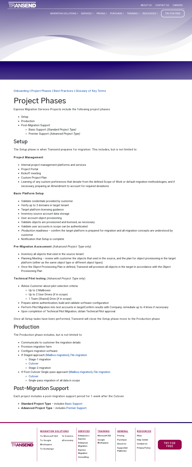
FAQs (139, 436)
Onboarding (21, 91)
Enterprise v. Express (84, 437)
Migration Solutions (63, 13)
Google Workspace (103, 441)
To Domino (67, 436)
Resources (149, 13)
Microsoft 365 (104, 436)
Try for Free (172, 13)
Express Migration (82, 451)
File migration (78, 355)
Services (86, 13)
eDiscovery (67, 440)
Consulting (83, 457)
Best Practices (63, 91)
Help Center (142, 440)
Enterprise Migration (83, 444)
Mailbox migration (57, 355)
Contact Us (162, 5)
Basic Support (73, 403)
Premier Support (76, 408)
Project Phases (41, 91)
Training (132, 13)
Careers (178, 5)
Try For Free (170, 445)
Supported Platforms (122, 449)
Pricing (101, 13)
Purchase (116, 13)
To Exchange (47, 449)
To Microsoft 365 (49, 436)
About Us (146, 5)
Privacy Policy (143, 448)
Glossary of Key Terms (91, 91)
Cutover (33, 363)
